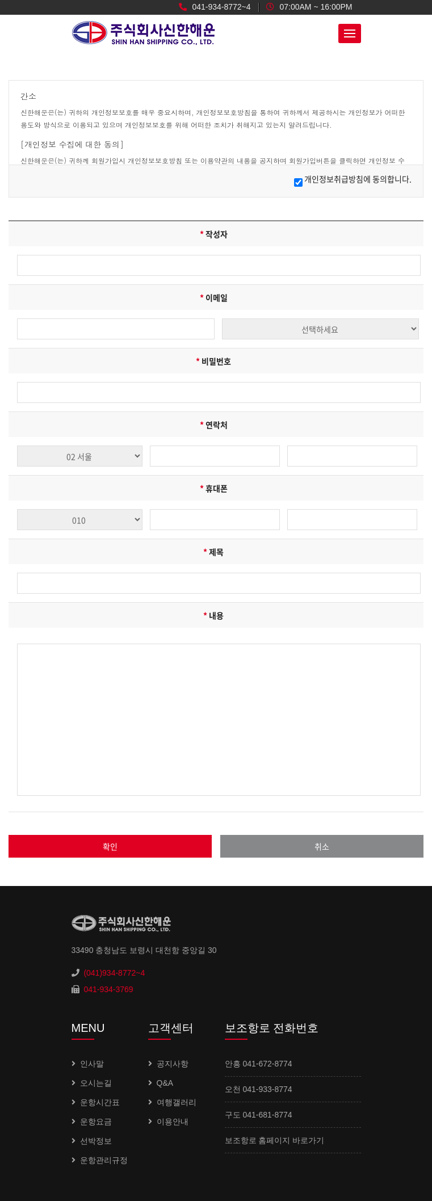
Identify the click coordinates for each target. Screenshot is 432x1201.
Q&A (165, 1082)
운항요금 (96, 1121)
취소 (321, 846)
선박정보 (96, 1140)
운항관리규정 (104, 1160)
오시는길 (96, 1082)
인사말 (92, 1063)
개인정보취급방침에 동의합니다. (358, 178)
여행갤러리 (176, 1102)
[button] (349, 33)
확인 (110, 846)
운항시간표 (100, 1102)
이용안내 (172, 1121)
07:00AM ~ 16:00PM (309, 7)
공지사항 (172, 1063)
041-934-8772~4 (215, 7)
